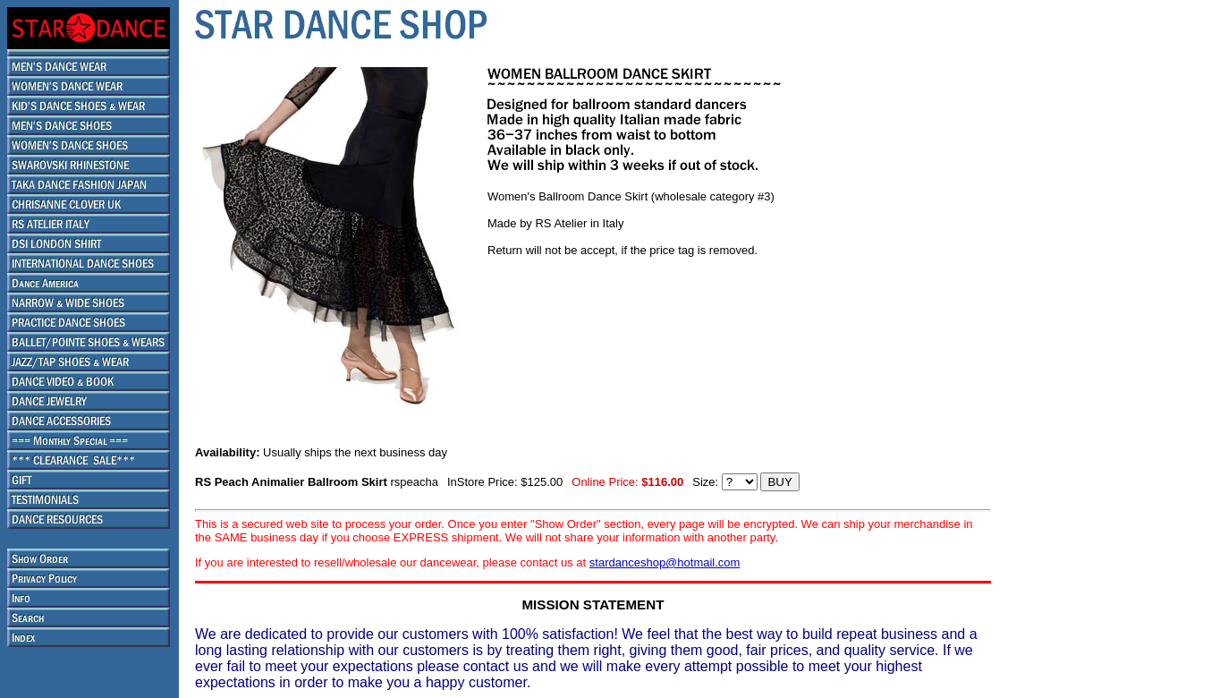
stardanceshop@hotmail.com (665, 562)
